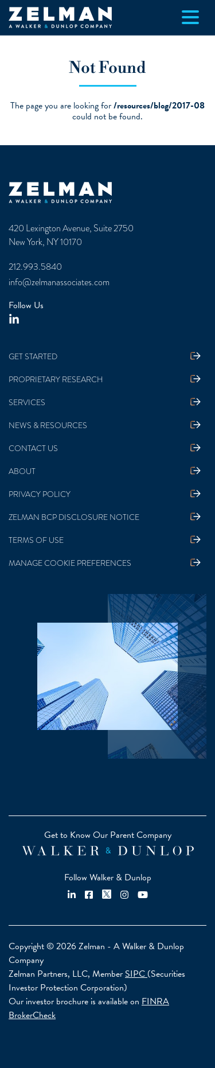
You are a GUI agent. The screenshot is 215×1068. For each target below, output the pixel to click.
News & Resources (48, 425)
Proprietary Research (56, 379)
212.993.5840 (35, 267)
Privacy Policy (40, 494)
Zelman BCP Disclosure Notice (74, 517)
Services (27, 402)
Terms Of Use (36, 540)
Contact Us (33, 448)
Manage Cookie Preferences (70, 563)
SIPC (136, 974)
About (22, 471)
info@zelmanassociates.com (59, 282)
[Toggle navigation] (190, 17)
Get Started (33, 356)
